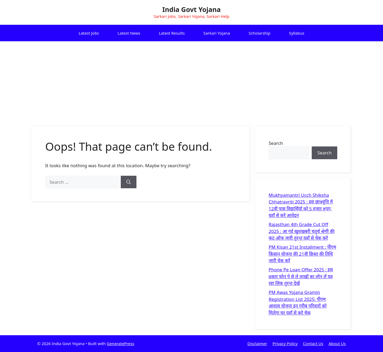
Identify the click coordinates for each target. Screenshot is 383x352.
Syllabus (296, 33)
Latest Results (172, 33)
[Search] (128, 182)
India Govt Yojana (191, 9)
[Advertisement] (191, 81)
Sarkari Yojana (216, 33)
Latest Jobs (89, 33)
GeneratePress (120, 343)
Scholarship (259, 33)
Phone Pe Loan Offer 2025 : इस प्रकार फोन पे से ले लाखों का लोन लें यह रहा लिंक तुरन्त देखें (301, 276)
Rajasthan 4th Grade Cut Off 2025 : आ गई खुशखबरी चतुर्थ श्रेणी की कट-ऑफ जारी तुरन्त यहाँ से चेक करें (302, 231)
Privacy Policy (285, 343)
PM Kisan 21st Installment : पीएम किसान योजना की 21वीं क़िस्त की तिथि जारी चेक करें (302, 254)
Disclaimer (257, 343)
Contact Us (313, 343)
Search (276, 143)
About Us (337, 343)
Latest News (129, 33)
